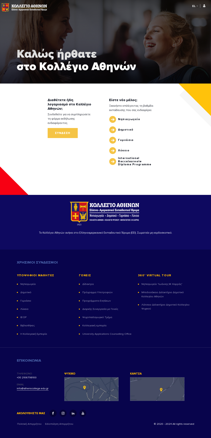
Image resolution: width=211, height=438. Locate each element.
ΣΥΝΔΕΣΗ (62, 133)
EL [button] (194, 6)
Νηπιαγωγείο (129, 119)
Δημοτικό (125, 129)
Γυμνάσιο (126, 140)
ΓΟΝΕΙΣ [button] (85, 275)
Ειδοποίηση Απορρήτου (59, 423)
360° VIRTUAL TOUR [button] (154, 275)
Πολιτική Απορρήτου (29, 423)
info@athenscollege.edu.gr (33, 388)
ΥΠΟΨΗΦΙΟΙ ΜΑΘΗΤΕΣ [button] (35, 275)
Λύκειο (124, 150)
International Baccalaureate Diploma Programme (134, 161)
